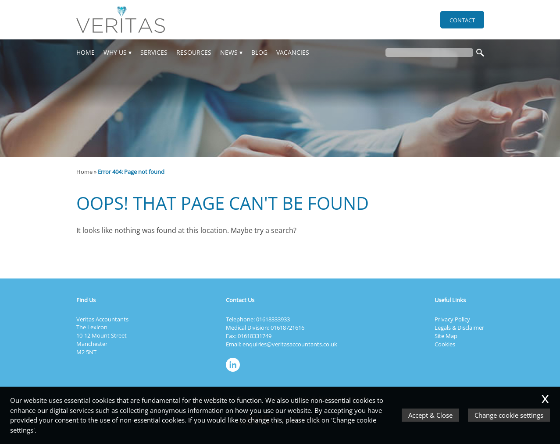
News (229, 52)
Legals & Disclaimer (459, 327)
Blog (259, 52)
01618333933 (273, 319)
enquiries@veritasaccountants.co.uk (290, 344)
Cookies (445, 344)
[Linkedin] (235, 372)
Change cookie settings (508, 415)
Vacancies (292, 52)
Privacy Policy (452, 319)
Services (154, 52)
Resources (193, 52)
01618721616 (287, 327)
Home (85, 52)
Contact (462, 20)
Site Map (446, 336)
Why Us (115, 52)
